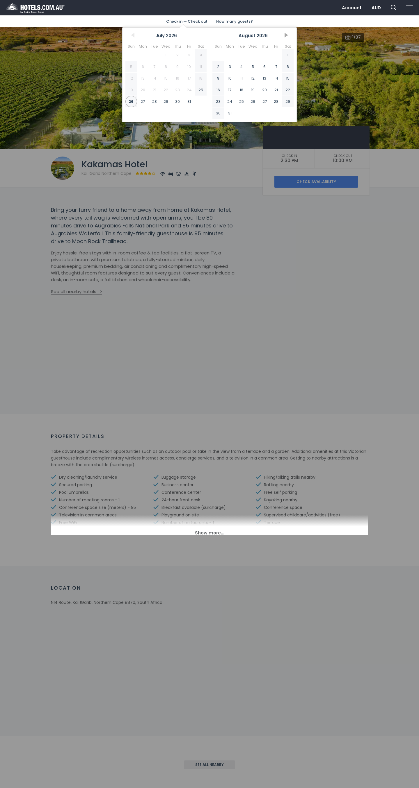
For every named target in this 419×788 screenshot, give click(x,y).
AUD (376, 8)
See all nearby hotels (73, 291)
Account (352, 8)
